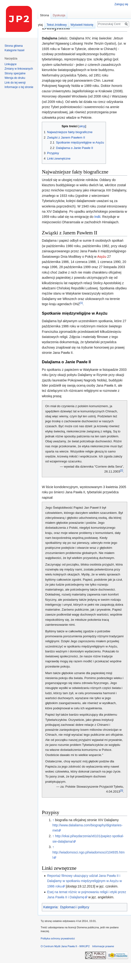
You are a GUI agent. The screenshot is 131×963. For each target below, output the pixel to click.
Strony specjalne (15, 73)
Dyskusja (59, 15)
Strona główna (13, 45)
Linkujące (10, 64)
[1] (81, 302)
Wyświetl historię (81, 24)
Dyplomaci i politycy (74, 907)
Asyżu (101, 256)
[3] (121, 790)
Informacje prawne (103, 946)
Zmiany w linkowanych (18, 68)
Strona (44, 15)
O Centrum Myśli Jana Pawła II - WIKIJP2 (65, 946)
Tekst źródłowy (57, 24)
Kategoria (50, 907)
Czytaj (38, 24)
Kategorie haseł (14, 50)
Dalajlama (49, 38)
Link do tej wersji (15, 82)
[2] (121, 470)
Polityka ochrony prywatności (58, 938)
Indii (97, 217)
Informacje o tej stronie (18, 87)
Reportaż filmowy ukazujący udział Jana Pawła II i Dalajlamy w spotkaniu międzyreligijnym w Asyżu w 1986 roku (84, 881)
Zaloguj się (121, 4)
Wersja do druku (14, 78)
